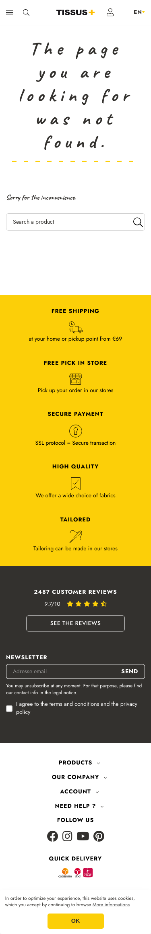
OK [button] (75, 921)
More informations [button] (111, 905)
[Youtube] (83, 837)
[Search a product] (75, 222)
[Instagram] (67, 837)
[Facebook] (52, 837)
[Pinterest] (98, 837)
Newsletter (27, 658)
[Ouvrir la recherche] (26, 12)
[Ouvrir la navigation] (9, 12)
